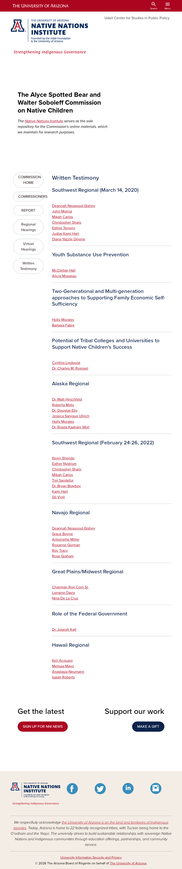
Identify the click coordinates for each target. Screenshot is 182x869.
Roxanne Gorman (66, 545)
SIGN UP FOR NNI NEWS (43, 726)
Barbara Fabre (63, 325)
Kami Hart (60, 491)
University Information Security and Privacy (91, 858)
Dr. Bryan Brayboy (66, 486)
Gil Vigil (58, 497)
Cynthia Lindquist (66, 363)
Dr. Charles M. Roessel (70, 368)
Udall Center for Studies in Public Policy (136, 18)
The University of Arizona (128, 863)
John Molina (62, 211)
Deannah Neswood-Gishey (73, 206)
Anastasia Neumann (68, 671)
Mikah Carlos (62, 217)
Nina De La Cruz (65, 598)
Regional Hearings (28, 227)
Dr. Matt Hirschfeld (67, 399)
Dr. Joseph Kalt (64, 629)
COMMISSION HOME (29, 180)
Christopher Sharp (66, 222)
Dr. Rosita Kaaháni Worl (70, 427)
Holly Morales (63, 319)
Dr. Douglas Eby (65, 410)
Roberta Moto (63, 405)
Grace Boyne (62, 534)
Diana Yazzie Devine (68, 239)
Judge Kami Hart (65, 233)
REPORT (28, 210)
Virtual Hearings (28, 247)
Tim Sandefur (63, 480)
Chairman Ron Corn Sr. (70, 587)
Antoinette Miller (65, 539)
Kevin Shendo (63, 458)
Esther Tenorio (63, 228)
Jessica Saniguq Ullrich (70, 416)
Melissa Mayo (63, 666)
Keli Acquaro (62, 660)
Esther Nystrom (64, 463)
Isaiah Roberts (63, 677)
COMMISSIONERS (31, 196)
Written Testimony (28, 266)
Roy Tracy (60, 550)
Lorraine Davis (63, 592)
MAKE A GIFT (148, 726)
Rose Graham (63, 556)
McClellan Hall (63, 270)
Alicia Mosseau (64, 276)
